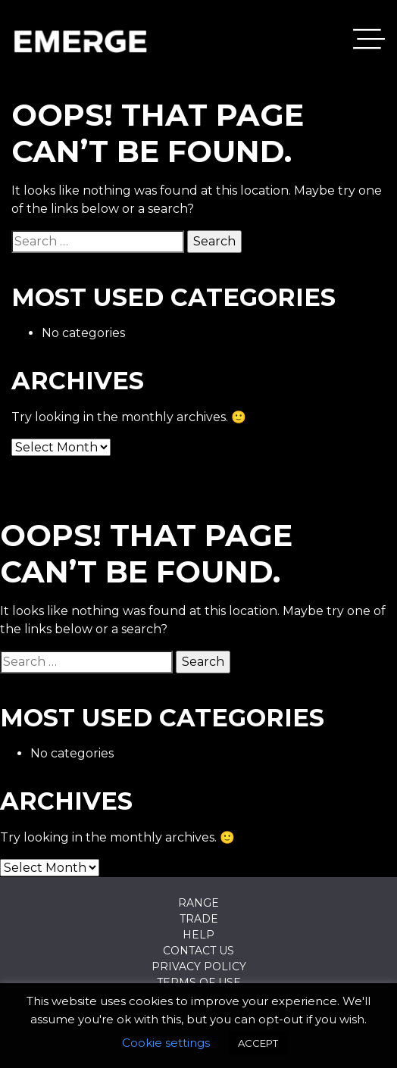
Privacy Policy (199, 966)
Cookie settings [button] (166, 1042)
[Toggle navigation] (369, 41)
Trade (199, 919)
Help (198, 935)
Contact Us (198, 950)
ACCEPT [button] (258, 1043)
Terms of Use (199, 982)
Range (198, 903)
